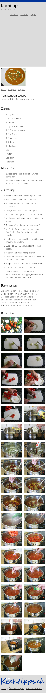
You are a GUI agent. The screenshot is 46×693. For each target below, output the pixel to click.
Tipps (33, 14)
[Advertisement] (23, 41)
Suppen (21, 89)
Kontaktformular (34, 688)
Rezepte (14, 14)
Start (3, 89)
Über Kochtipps (16, 688)
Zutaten (24, 14)
